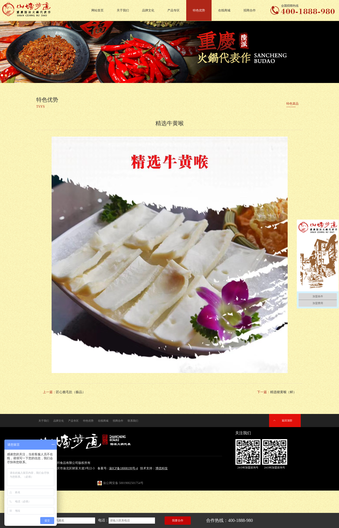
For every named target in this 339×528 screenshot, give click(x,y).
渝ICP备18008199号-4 (123, 468)
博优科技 (161, 468)
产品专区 (173, 10)
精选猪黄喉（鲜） (283, 392)
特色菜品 (292, 103)
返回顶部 (287, 420)
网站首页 (97, 10)
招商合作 (249, 10)
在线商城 (224, 10)
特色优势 (199, 10)
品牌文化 (148, 10)
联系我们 (133, 420)
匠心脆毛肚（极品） (70, 392)
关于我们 (123, 10)
